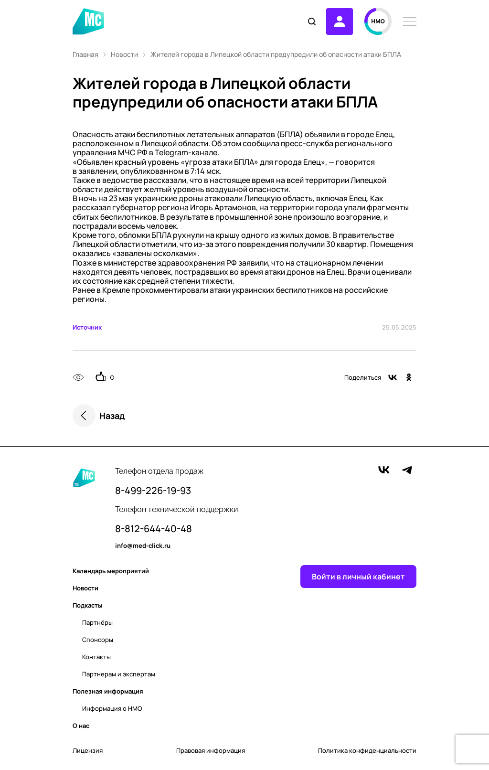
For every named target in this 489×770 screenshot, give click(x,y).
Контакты (96, 656)
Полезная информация (108, 691)
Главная (85, 54)
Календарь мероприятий (111, 571)
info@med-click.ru (142, 546)
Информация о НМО (112, 708)
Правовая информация (210, 751)
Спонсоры (97, 639)
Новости (124, 54)
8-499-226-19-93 (153, 490)
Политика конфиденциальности (367, 751)
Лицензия (88, 751)
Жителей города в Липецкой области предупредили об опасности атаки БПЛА (275, 54)
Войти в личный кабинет (358, 576)
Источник (87, 327)
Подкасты (88, 605)
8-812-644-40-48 (153, 529)
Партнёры (97, 622)
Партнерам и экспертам (118, 674)
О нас (81, 725)
